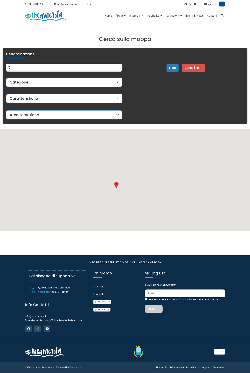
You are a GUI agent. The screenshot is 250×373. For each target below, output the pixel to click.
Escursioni (191, 367)
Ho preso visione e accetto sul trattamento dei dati (183, 299)
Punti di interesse (174, 367)
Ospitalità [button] (154, 15)
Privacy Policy (103, 302)
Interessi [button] (136, 15)
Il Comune (98, 286)
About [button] (121, 15)
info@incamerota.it (66, 4)
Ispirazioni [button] (173, 15)
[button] (116, 185)
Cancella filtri (193, 68)
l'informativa (185, 299)
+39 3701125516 (35, 4)
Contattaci (218, 367)
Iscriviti (153, 309)
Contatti (212, 15)
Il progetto (98, 294)
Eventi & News (194, 15)
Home (108, 15)
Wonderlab (75, 367)
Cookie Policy (103, 309)
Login (207, 4)
